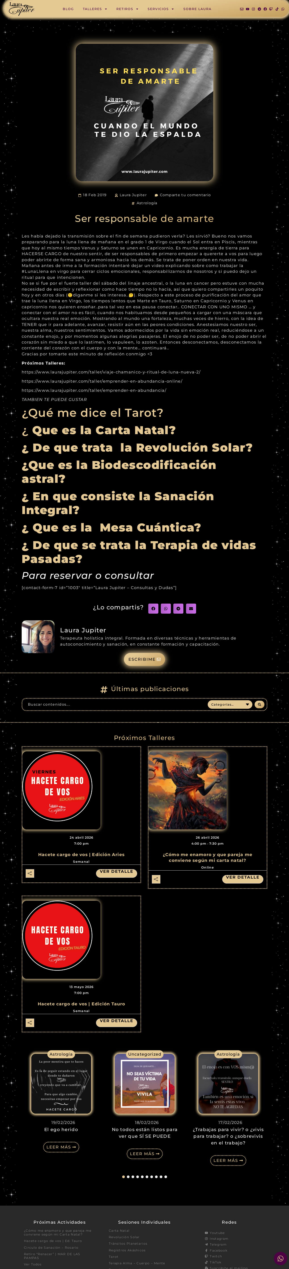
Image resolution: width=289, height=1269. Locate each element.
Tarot (114, 1257)
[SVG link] (21, 9)
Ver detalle (116, 871)
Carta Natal (119, 1231)
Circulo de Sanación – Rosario (51, 1248)
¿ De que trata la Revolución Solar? (137, 447)
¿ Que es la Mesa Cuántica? (113, 527)
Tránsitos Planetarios (128, 1244)
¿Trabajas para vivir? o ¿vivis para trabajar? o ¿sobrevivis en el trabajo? (228, 1136)
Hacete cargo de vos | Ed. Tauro (53, 1241)
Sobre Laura (197, 9)
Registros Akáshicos (127, 1250)
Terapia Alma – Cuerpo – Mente (137, 1263)
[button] (153, 609)
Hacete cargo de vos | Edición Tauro (81, 1003)
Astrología (147, 203)
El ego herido (61, 1129)
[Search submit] (259, 704)
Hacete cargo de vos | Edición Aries (81, 854)
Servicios (161, 9)
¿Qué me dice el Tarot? (93, 413)
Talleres (95, 9)
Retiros (127, 9)
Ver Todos (33, 1264)
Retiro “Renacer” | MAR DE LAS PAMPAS (52, 1256)
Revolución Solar (124, 1237)
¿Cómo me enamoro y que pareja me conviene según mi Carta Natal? (58, 1232)
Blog (68, 9)
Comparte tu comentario (185, 195)
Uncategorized (144, 1054)
